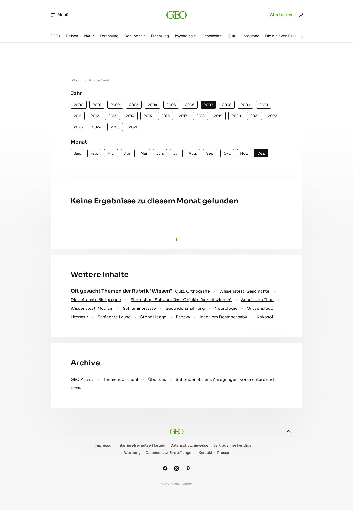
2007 (208, 105)
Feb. (94, 153)
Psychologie (185, 36)
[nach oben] (288, 431)
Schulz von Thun (257, 299)
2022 (272, 116)
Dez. (261, 153)
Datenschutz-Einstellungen (170, 453)
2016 (165, 116)
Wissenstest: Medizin (92, 308)
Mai (144, 153)
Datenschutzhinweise (189, 445)
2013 (112, 116)
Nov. (244, 153)
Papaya (183, 317)
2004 (152, 105)
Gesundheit (134, 36)
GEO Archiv (82, 379)
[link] (301, 15)
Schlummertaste (139, 308)
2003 (134, 105)
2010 (263, 105)
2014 (130, 116)
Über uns (157, 379)
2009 (245, 105)
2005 (171, 105)
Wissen (76, 80)
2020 (236, 116)
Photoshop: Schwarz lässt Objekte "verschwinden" (181, 299)
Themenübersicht (121, 379)
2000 (78, 105)
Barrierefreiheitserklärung (142, 445)
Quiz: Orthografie (192, 291)
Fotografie (250, 36)
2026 (133, 127)
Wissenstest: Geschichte (244, 291)
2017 (183, 116)
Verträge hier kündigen (233, 445)
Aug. (193, 153)
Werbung (132, 453)
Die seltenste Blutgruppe (96, 299)
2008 (226, 105)
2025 (115, 127)
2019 (218, 116)
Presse (223, 453)
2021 (254, 116)
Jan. (77, 153)
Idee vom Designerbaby (223, 317)
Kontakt (205, 453)
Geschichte (212, 36)
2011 (77, 116)
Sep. (210, 153)
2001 (97, 105)
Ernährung (160, 36)
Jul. (176, 153)
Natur (89, 36)
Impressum (105, 445)
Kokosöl (265, 317)
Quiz (232, 36)
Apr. (127, 153)
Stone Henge (153, 317)
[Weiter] (302, 36)
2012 (95, 116)
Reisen (72, 36)
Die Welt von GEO (280, 36)
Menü (59, 15)
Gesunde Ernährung (185, 308)
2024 (96, 127)
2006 (189, 105)
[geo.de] (176, 15)
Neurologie (226, 308)
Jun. (160, 153)
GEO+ (55, 36)
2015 (148, 116)
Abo (281, 15)
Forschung (109, 36)
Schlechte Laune (114, 317)
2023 (78, 127)
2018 (200, 116)
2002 (115, 105)
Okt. (227, 153)
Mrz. (111, 153)
